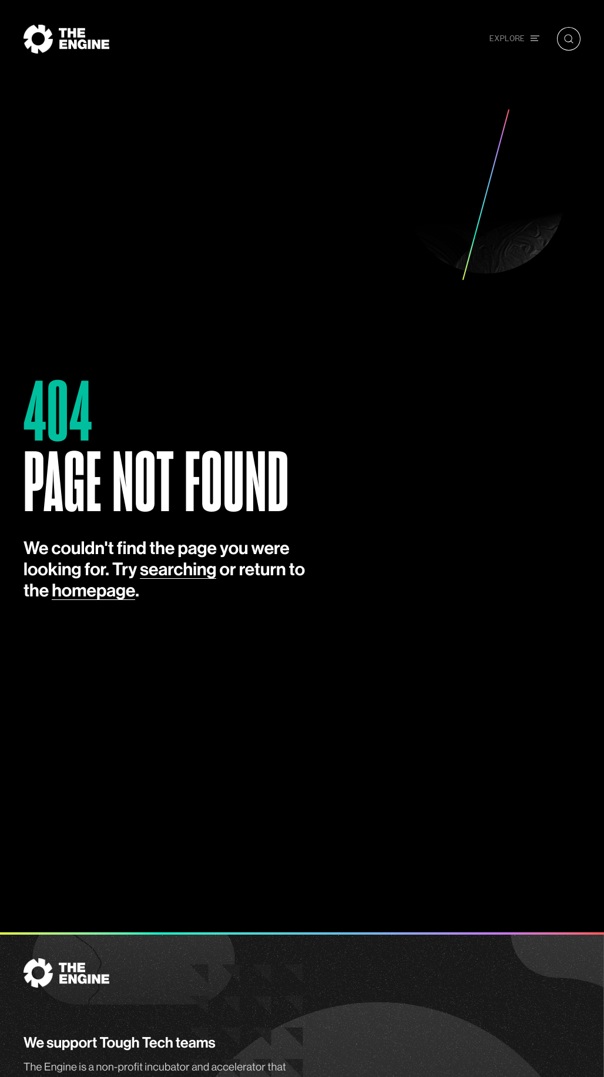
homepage (93, 591)
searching (178, 570)
